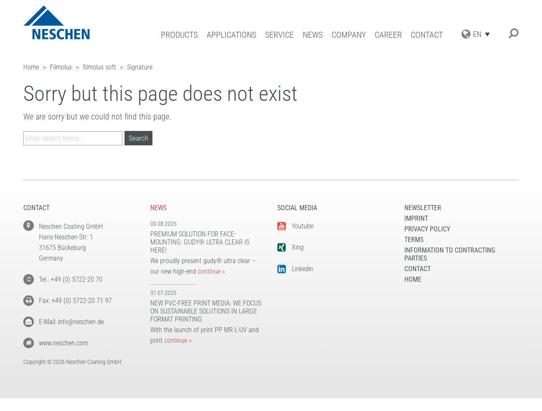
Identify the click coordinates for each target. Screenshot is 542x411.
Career (388, 35)
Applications (231, 35)
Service (279, 35)
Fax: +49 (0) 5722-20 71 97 (75, 301)
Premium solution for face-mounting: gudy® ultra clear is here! (199, 242)
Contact (427, 35)
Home (412, 279)
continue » (211, 271)
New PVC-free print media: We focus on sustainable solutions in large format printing (205, 311)
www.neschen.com (63, 343)
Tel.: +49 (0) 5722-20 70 (70, 279)
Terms (413, 240)
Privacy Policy (427, 229)
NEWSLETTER (422, 208)
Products (179, 35)
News (313, 35)
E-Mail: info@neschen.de (71, 322)
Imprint (416, 218)
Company (349, 35)
